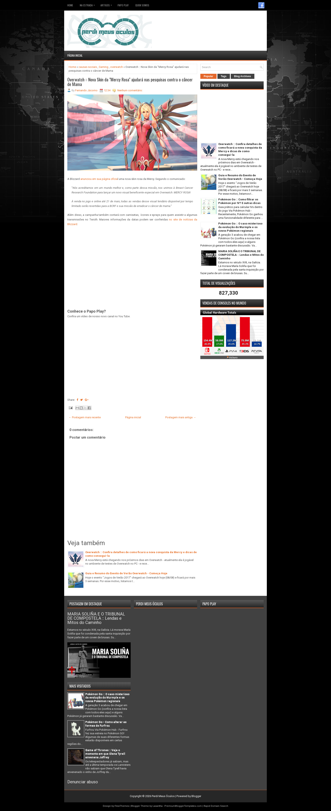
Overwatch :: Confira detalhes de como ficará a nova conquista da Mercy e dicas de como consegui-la (240, 149)
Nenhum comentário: (130, 90)
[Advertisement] (239, 21)
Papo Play (123, 5)
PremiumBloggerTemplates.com (183, 806)
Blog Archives (242, 76)
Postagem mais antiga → (180, 417)
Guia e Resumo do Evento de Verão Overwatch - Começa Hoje (126, 573)
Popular (208, 76)
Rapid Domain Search (216, 806)
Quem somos (142, 5)
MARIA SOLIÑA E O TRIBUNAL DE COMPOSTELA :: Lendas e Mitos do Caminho (241, 255)
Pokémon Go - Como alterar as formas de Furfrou (105, 723)
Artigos (107, 4)
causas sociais (88, 66)
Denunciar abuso (82, 781)
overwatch (116, 66)
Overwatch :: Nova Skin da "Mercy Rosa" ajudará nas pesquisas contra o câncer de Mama (130, 81)
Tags (224, 76)
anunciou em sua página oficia (99, 179)
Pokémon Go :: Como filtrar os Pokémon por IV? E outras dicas (239, 201)
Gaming (103, 66)
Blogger (196, 796)
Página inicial (75, 55)
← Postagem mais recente (85, 417)
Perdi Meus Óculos (163, 796)
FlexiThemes (122, 806)
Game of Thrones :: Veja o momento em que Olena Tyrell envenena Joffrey (105, 753)
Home (70, 5)
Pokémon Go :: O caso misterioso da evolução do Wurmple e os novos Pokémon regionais (240, 227)
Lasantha (158, 806)
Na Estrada (88, 4)
